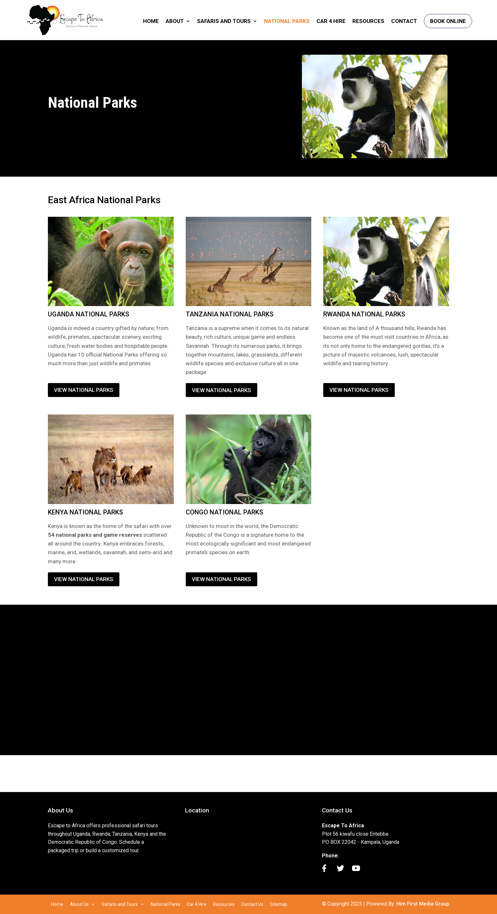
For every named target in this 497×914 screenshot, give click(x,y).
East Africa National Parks (104, 199)
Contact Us (252, 904)
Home (151, 22)
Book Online (448, 21)
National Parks (287, 22)
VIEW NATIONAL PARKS (83, 390)
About (175, 22)
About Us (82, 904)
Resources (368, 22)
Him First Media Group (422, 904)
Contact (404, 22)
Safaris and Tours (224, 22)
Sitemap (278, 904)
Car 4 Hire (331, 22)
